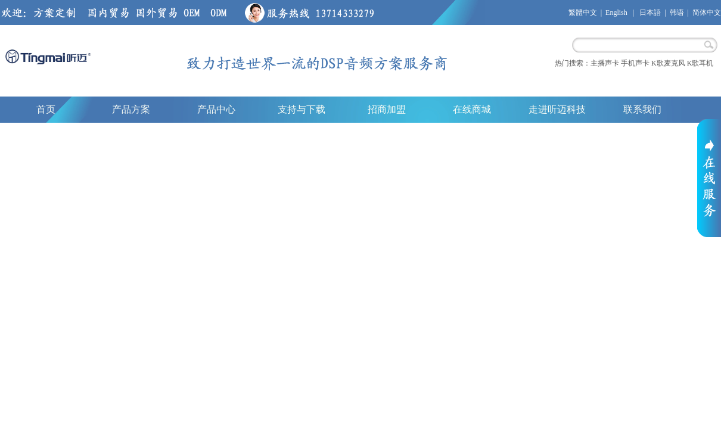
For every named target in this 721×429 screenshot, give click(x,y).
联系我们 (642, 109)
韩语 (677, 12)
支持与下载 (301, 109)
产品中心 (216, 109)
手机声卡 (635, 63)
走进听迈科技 (557, 109)
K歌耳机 (700, 63)
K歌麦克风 (668, 63)
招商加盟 (387, 109)
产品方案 (131, 109)
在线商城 (472, 109)
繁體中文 (582, 12)
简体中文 (706, 12)
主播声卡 (605, 63)
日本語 (650, 12)
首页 (45, 109)
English (616, 12)
